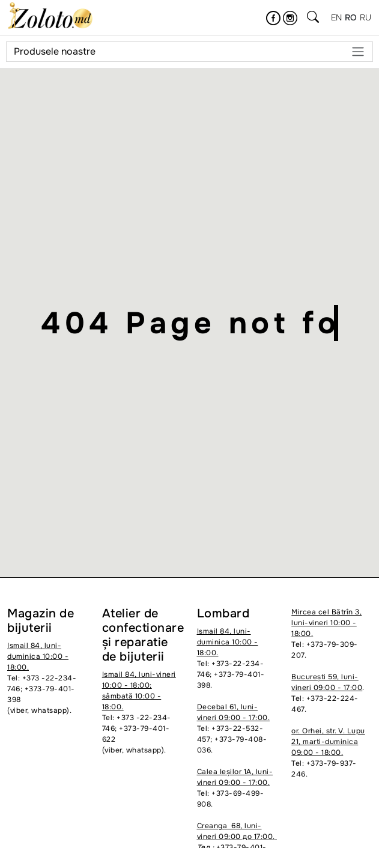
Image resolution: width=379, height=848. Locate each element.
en (336, 17)
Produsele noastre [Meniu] (189, 51)
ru (366, 17)
